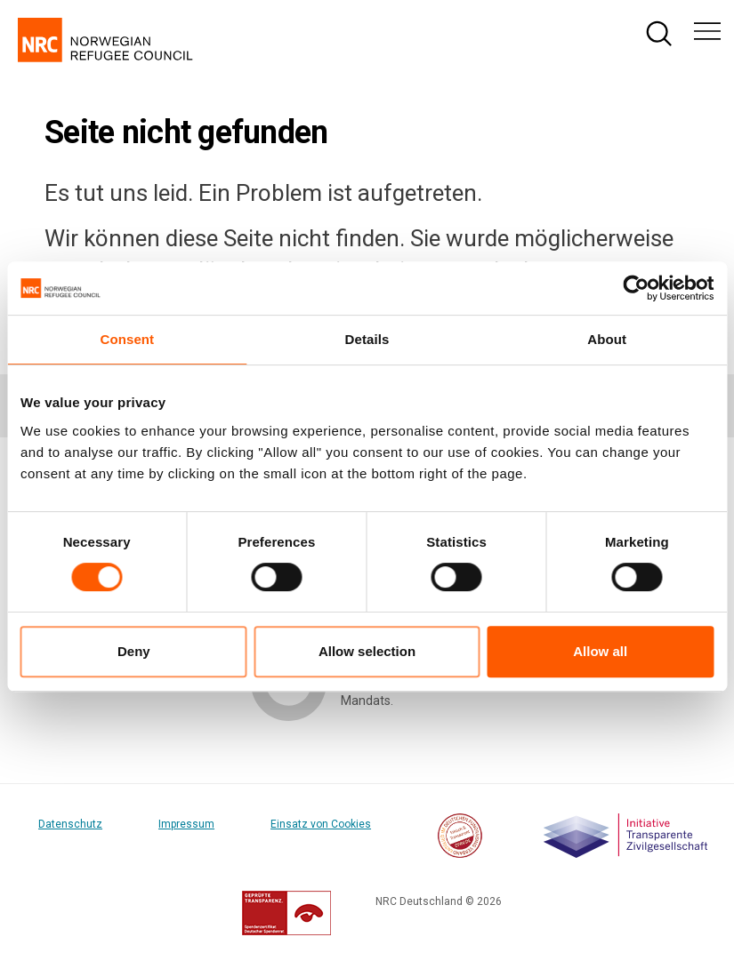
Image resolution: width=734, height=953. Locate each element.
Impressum (186, 824)
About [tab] (606, 339)
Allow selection (367, 651)
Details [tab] (367, 339)
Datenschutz (70, 824)
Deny (133, 651)
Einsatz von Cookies (320, 824)
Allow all (600, 651)
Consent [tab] (127, 339)
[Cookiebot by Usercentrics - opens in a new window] (636, 288)
